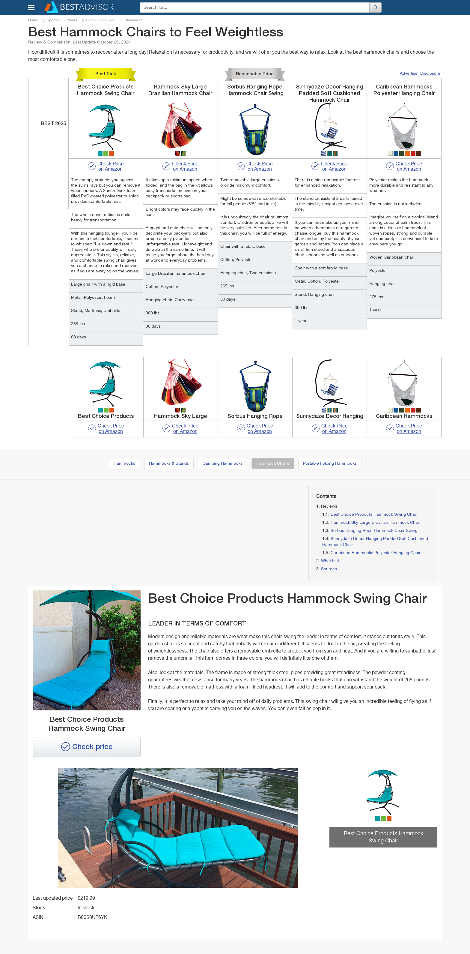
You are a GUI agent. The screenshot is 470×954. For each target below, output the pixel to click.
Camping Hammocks (222, 463)
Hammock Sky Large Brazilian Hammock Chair (375, 522)
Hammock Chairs (272, 463)
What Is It (330, 561)
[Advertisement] (93, 528)
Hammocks (124, 463)
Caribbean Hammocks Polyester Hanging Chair (376, 553)
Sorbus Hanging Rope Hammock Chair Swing (374, 531)
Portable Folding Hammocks (330, 463)
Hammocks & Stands (169, 463)
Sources (329, 569)
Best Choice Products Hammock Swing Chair (374, 514)
